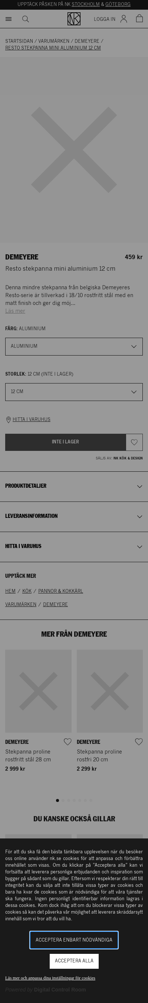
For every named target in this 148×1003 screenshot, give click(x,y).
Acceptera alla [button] (74, 961)
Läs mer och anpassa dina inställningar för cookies (50, 978)
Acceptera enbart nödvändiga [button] (74, 940)
